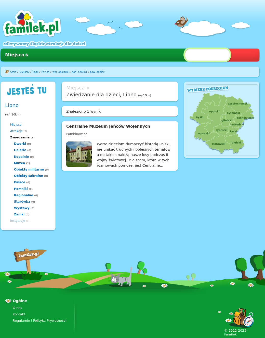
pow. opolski (97, 72)
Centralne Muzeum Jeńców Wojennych (108, 126)
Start (13, 72)
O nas (17, 308)
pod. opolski (79, 72)
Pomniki (21, 189)
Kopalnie (21, 157)
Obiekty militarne (29, 169)
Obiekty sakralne (28, 176)
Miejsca (14, 54)
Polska (45, 72)
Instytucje (17, 221)
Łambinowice (76, 134)
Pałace (19, 182)
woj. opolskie (60, 72)
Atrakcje (16, 131)
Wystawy (21, 208)
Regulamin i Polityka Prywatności (39, 320)
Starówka (22, 201)
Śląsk (35, 72)
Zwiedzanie (20, 137)
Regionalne (23, 195)
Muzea (19, 163)
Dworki (20, 144)
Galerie (20, 150)
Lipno (12, 105)
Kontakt (19, 314)
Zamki (19, 214)
